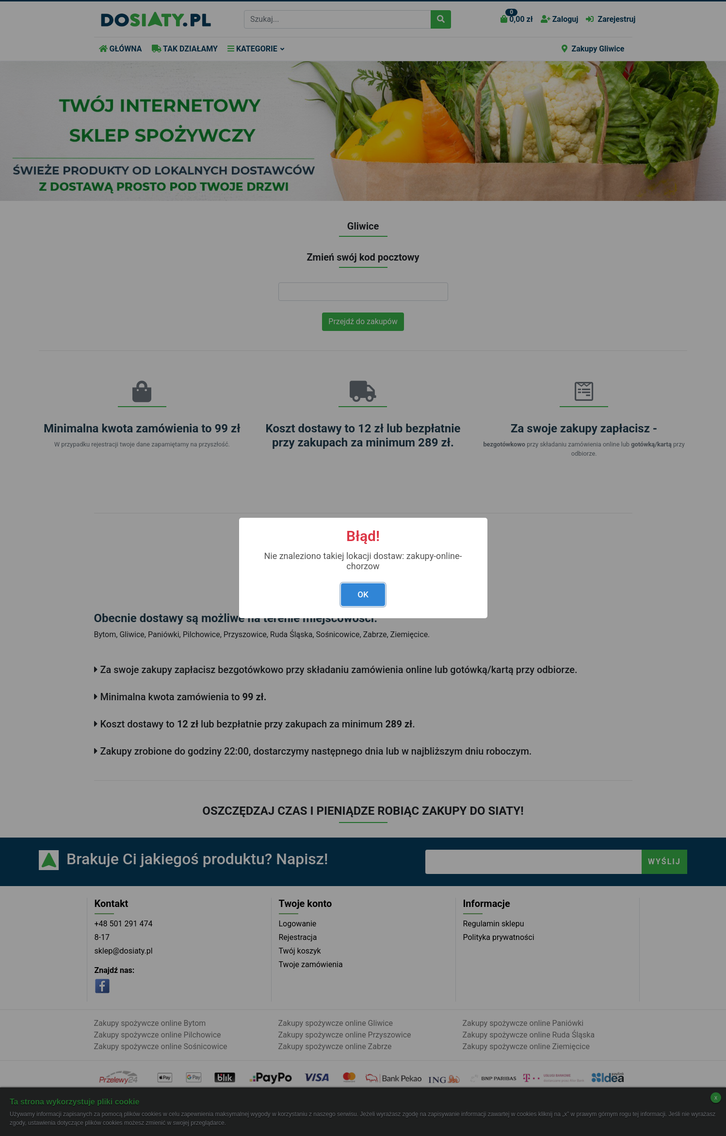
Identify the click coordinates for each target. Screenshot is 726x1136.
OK (362, 594)
